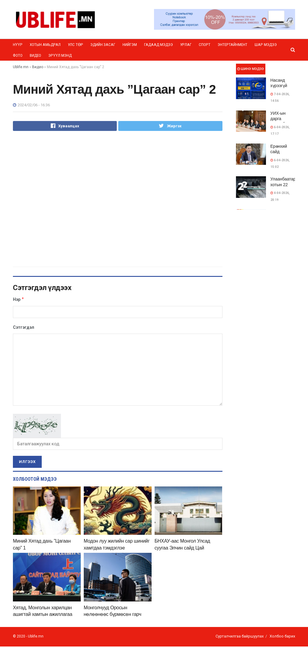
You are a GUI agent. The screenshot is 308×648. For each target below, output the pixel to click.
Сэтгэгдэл (23, 328)
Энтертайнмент (232, 44)
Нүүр (18, 44)
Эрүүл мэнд (60, 55)
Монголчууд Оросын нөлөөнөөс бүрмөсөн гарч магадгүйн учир (112, 615)
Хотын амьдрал (45, 44)
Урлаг (186, 44)
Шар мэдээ (266, 44)
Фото (18, 55)
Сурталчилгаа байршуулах (240, 637)
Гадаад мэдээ (158, 44)
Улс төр (75, 44)
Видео (35, 55)
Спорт (204, 44)
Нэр (18, 300)
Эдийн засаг (102, 44)
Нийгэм (129, 44)
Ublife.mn (36, 637)
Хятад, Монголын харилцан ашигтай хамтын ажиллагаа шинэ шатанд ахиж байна (42, 615)
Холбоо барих (282, 637)
